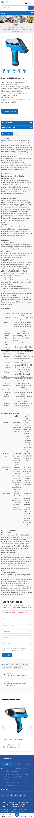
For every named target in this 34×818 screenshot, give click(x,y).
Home (11, 27)
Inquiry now (9, 111)
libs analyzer (7, 667)
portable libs (18, 667)
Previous (3, 727)
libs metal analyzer (22, 664)
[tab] (6, 764)
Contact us (13, 806)
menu (17, 13)
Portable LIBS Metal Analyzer (19, 612)
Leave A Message (17, 814)
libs (12, 664)
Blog (22, 806)
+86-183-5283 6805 (13, 782)
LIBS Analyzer (19, 27)
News (4, 806)
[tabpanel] (17, 777)
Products (12, 802)
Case (23, 804)
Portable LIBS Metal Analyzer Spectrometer (12, 740)
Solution (14, 804)
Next (31, 727)
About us (5, 804)
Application (23, 802)
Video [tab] (16, 134)
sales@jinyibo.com (14, 785)
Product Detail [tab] (7, 134)
